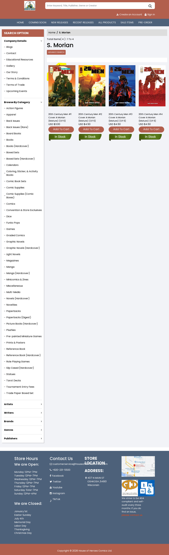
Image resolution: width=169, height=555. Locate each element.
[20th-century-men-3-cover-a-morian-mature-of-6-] (122, 87)
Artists (8, 404)
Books (9, 140)
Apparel (11, 114)
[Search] (100, 5)
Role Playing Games (18, 361)
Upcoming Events (16, 91)
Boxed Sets (12, 152)
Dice (9, 216)
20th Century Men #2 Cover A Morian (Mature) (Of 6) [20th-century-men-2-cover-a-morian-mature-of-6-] (90, 117)
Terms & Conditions (17, 78)
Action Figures (14, 108)
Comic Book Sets (16, 181)
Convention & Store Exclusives (24, 210)
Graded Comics (15, 235)
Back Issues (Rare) (17, 127)
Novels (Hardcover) (18, 298)
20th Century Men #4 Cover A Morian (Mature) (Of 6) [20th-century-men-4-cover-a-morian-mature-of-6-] (151, 117)
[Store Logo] (29, 6)
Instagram (59, 493)
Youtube (57, 487)
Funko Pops (13, 222)
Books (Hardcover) (17, 146)
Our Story (12, 72)
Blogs (9, 47)
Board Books (13, 133)
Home (51, 32)
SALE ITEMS (127, 22)
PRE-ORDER (145, 22)
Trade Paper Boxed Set (19, 393)
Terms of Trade (15, 85)
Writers (9, 413)
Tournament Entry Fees (20, 387)
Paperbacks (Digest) (18, 317)
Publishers (10, 438)
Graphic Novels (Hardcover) (23, 248)
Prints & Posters (15, 342)
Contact (11, 53)
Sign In (149, 14)
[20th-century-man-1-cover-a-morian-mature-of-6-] (61, 87)
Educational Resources (19, 59)
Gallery (10, 66)
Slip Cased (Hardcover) (20, 368)
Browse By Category (17, 102)
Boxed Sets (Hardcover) (20, 158)
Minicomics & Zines (17, 279)
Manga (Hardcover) (18, 273)
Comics (10, 204)
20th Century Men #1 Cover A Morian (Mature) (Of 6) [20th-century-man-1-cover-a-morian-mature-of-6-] (60, 117)
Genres (8, 430)
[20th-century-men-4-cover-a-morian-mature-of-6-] (152, 87)
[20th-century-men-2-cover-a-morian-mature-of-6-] (91, 87)
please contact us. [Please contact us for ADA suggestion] (132, 515)
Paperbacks (13, 311)
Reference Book (15, 349)
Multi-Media (13, 292)
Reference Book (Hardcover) (23, 355)
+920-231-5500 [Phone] (61, 470)
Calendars (12, 165)
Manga (10, 267)
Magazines (12, 260)
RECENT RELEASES (83, 22)
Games (10, 229)
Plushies (11, 330)
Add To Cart (61, 129)
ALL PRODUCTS (107, 22)
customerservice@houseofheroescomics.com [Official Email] (80, 464)
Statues (10, 374)
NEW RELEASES (59, 22)
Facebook (58, 475)
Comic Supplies (15, 187)
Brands (8, 421)
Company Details (15, 41)
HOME (20, 22)
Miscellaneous (14, 286)
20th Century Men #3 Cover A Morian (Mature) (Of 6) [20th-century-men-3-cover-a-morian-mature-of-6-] (120, 117)
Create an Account (129, 14)
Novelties (11, 304)
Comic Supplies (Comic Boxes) (20, 195)
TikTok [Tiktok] (56, 499)
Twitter (57, 481)
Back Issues (13, 121)
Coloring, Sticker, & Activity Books (22, 173)
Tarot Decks (13, 380)
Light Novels (13, 254)
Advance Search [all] (56, 52)
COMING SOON (37, 22)
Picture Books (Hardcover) (22, 323)
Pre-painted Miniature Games (24, 336)
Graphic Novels (15, 241)
